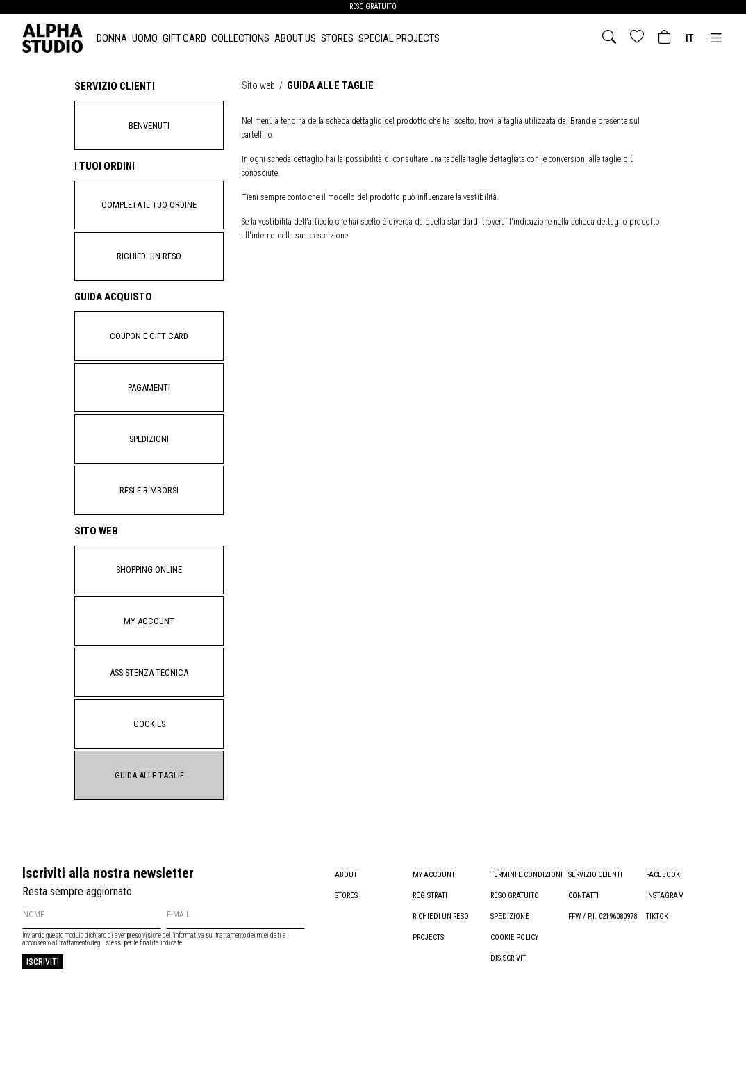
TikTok (657, 968)
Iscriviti (42, 1014)
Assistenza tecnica (149, 714)
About (346, 926)
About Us (295, 38)
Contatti (583, 947)
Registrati (431, 947)
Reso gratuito (515, 947)
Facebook (663, 926)
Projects (429, 989)
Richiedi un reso (149, 267)
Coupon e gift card (149, 351)
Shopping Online (149, 603)
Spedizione (509, 968)
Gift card (184, 38)
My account (149, 658)
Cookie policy (514, 989)
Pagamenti (149, 407)
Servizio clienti (596, 926)
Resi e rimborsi (149, 519)
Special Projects (399, 38)
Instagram (665, 947)
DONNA (112, 38)
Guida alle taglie (149, 825)
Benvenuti (149, 127)
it (690, 38)
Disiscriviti (509, 1010)
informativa (189, 988)
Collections (240, 38)
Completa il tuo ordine (149, 211)
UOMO (145, 38)
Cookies (149, 770)
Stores (337, 38)
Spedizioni (149, 462)
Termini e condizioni (527, 926)
